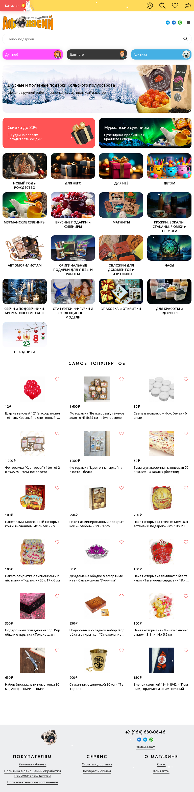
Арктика (140, 54)
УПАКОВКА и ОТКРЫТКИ (121, 295)
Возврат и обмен (97, 771)
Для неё (11, 54)
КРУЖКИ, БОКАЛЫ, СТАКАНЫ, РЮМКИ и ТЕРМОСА (169, 212)
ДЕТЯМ (169, 169)
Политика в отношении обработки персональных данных (32, 773)
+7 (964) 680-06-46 (145, 732)
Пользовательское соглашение (32, 782)
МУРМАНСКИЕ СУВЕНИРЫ (25, 208)
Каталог (12, 5)
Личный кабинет (32, 764)
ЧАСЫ (169, 251)
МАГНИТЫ (121, 208)
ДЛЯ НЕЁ (121, 169)
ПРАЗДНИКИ (25, 338)
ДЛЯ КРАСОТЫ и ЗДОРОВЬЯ (169, 297)
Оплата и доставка (97, 764)
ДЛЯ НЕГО (73, 169)
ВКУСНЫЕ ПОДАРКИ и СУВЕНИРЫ (73, 210)
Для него (76, 54)
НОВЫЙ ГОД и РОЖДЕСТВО (25, 171)
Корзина (190, 7)
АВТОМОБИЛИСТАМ (25, 251)
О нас (161, 764)
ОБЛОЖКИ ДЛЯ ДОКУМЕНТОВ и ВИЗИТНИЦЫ (121, 255)
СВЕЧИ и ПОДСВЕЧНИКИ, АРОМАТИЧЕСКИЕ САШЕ (25, 297)
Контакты (161, 771)
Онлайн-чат (145, 747)
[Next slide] (182, 89)
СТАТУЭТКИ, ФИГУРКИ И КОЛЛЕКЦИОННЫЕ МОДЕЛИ (73, 299)
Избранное (177, 7)
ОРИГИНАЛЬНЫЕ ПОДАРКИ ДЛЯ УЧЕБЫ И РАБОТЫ (73, 255)
